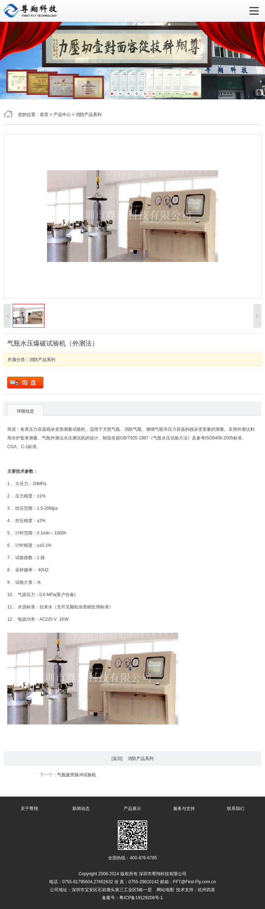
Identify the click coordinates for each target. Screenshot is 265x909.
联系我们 (235, 808)
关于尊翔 (29, 808)
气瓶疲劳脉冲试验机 (76, 774)
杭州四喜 (206, 889)
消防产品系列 (89, 114)
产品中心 (62, 114)
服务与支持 (184, 808)
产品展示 (132, 808)
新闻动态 (81, 808)
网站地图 (165, 889)
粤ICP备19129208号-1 (141, 897)
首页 (44, 114)
